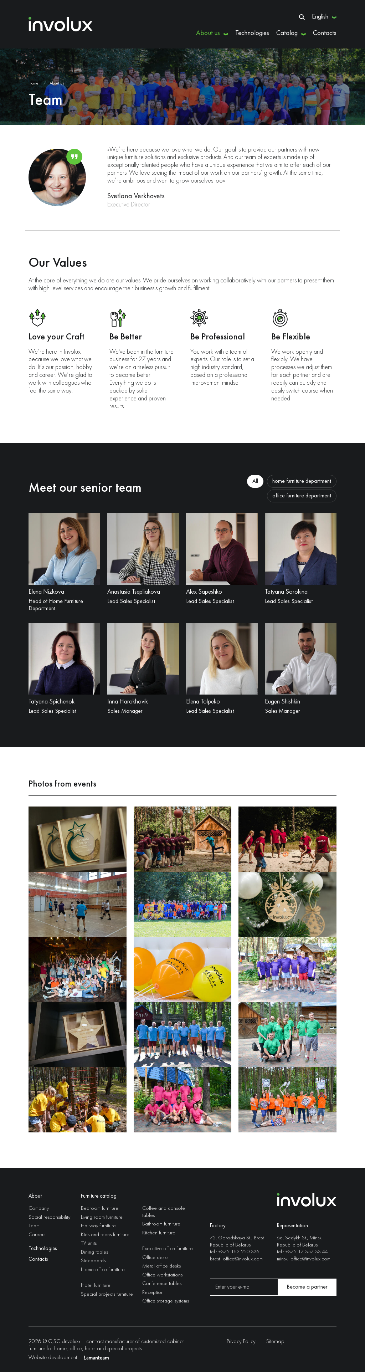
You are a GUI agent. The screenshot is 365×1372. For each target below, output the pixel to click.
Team (34, 1226)
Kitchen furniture (158, 1233)
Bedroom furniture (99, 1208)
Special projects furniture (107, 1294)
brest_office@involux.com (236, 1258)
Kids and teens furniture (105, 1235)
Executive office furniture (167, 1248)
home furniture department (301, 481)
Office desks (155, 1257)
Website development (53, 1358)
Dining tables (94, 1252)
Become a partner (306, 1287)
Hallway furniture (98, 1226)
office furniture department (301, 496)
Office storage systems (165, 1301)
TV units (89, 1243)
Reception (153, 1292)
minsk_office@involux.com (303, 1258)
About (35, 1196)
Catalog (287, 33)
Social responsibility (49, 1217)
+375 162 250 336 (239, 1252)
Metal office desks (161, 1266)
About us (208, 33)
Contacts (324, 33)
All (255, 481)
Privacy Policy (241, 1342)
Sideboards (93, 1261)
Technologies (252, 33)
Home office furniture (103, 1270)
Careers (37, 1235)
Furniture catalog (99, 1196)
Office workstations (162, 1275)
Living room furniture (102, 1217)
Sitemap (275, 1342)
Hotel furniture (95, 1285)
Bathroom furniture (161, 1224)
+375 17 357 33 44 (307, 1252)
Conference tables (161, 1283)
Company (39, 1208)
